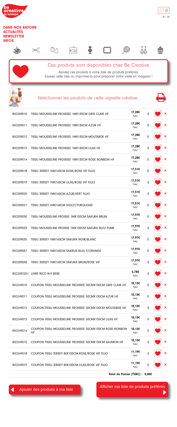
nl (168, 17)
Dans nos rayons (20, 27)
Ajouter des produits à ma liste (42, 390)
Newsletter (13, 36)
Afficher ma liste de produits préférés (133, 389)
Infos (8, 40)
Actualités (13, 32)
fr (164, 17)
